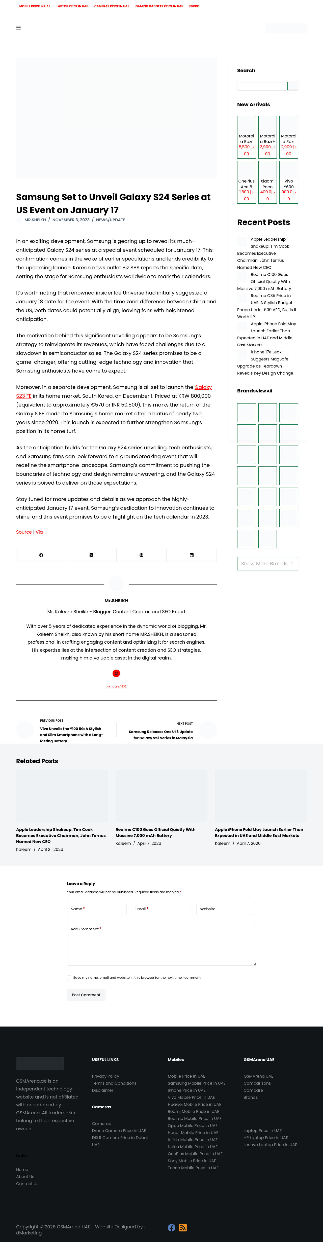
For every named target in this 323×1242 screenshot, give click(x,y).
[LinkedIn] (192, 555)
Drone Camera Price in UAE (119, 1131)
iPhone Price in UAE (186, 1090)
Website (207, 908)
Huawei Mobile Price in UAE (194, 1104)
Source (24, 532)
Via (39, 532)
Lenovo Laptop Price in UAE (270, 1145)
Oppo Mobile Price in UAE (193, 1125)
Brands (251, 1097)
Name (78, 909)
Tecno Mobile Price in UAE (193, 1168)
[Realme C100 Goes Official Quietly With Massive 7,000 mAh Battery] (242, 277)
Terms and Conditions (114, 1083)
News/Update (110, 220)
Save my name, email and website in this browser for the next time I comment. (137, 977)
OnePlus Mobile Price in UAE (195, 1154)
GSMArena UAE (258, 1076)
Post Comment (86, 995)
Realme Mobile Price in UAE (195, 1118)
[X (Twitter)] (91, 555)
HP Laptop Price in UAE (266, 1138)
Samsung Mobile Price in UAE (197, 1083)
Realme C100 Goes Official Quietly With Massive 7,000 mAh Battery (264, 281)
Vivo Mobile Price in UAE (191, 1097)
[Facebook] (41, 555)
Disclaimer (102, 1090)
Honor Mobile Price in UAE (193, 1133)
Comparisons (257, 1083)
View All (264, 391)
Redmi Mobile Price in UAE (193, 1111)
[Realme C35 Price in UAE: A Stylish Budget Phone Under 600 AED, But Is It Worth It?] (242, 298)
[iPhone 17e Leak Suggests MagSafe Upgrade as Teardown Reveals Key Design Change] (242, 354)
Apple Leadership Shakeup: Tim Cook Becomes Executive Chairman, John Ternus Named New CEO (263, 253)
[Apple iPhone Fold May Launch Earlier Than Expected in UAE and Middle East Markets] (242, 326)
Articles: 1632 (116, 686)
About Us (25, 1177)
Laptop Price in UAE (72, 6)
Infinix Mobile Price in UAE (193, 1140)
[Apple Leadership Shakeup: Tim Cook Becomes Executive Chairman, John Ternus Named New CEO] (242, 242)
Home (22, 1170)
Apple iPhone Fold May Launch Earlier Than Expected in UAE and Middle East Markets (259, 832)
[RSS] (183, 1227)
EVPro (194, 6)
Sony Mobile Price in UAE (192, 1161)
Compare (253, 1090)
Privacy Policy (105, 1076)
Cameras (101, 1123)
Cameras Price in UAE (111, 6)
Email (142, 909)
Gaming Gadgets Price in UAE (159, 6)
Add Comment (86, 929)
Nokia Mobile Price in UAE (193, 1147)
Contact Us (27, 1184)
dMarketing (29, 1233)
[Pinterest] (142, 555)
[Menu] (18, 27)
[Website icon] (116, 673)
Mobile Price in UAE (34, 6)
